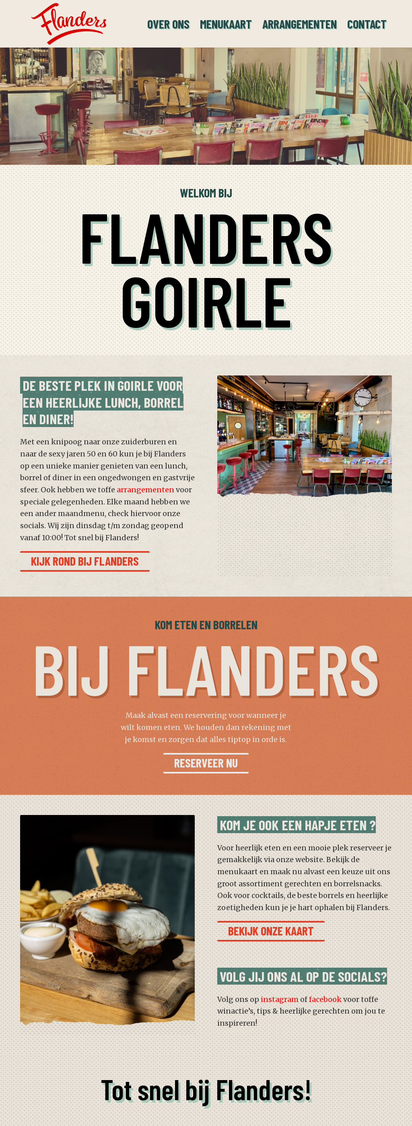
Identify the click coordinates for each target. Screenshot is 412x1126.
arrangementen (145, 489)
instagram (280, 999)
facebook (325, 999)
